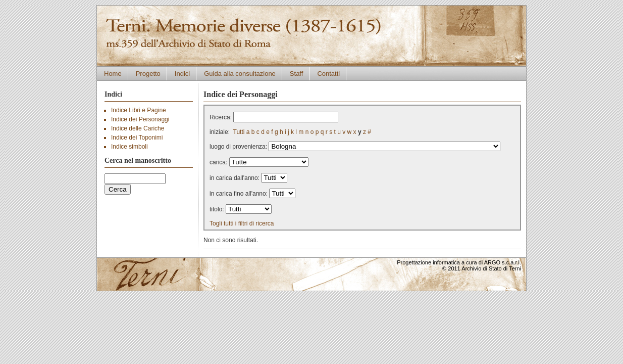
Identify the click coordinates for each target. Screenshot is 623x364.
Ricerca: (221, 117)
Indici (182, 73)
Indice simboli (129, 146)
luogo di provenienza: (238, 146)
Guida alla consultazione (240, 73)
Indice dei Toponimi (137, 137)
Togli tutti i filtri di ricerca (242, 223)
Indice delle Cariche (137, 128)
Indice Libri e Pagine (138, 110)
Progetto (148, 73)
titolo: (217, 209)
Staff (296, 73)
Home (113, 73)
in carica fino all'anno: (239, 193)
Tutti (239, 131)
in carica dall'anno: (234, 177)
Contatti (328, 73)
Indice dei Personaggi (140, 119)
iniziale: (220, 131)
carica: (218, 162)
